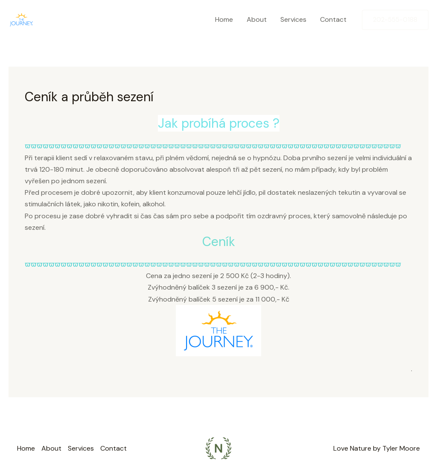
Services (293, 19)
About (257, 19)
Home (224, 19)
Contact (333, 19)
